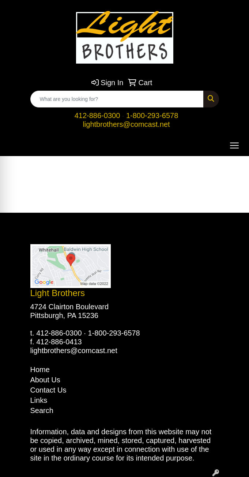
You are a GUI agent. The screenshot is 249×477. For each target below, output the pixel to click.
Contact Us (48, 390)
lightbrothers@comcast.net (126, 124)
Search (41, 410)
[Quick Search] (117, 99)
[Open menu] (234, 145)
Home (40, 370)
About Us (45, 380)
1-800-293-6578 (152, 115)
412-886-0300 (97, 115)
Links (39, 400)
